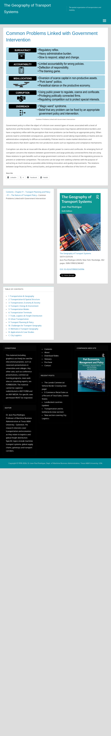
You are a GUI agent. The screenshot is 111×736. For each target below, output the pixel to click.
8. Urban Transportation (19, 319)
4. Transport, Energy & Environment (23, 306)
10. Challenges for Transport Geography (25, 325)
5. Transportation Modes (19, 309)
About (47, 352)
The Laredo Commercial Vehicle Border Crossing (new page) (54, 385)
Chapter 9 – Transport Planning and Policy (32, 192)
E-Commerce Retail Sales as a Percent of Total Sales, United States (55, 395)
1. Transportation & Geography (21, 296)
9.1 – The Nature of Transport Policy (22, 195)
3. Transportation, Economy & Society (24, 303)
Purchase (48, 362)
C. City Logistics (15, 335)
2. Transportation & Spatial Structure (24, 299)
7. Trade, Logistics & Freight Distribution (25, 316)
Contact (47, 365)
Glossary (48, 359)
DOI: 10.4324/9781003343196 (72, 269)
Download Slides (51, 356)
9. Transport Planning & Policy (21, 322)
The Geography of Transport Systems (75, 253)
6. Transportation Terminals (20, 312)
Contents (10, 192)
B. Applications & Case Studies (21, 332)
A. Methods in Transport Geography (23, 329)
